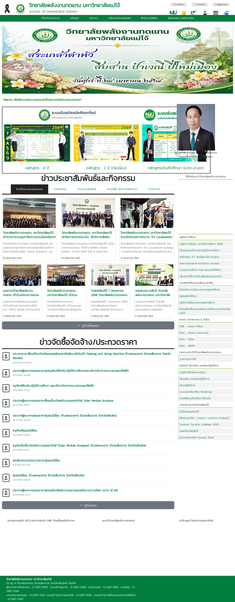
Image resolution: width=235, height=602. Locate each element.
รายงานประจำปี (188, 359)
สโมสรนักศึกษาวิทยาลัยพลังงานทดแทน (201, 276)
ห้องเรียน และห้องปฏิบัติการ (195, 379)
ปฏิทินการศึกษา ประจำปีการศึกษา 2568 (201, 244)
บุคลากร (93, 18)
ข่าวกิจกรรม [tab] (60, 189)
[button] (19, 58)
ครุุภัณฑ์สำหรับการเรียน (192, 372)
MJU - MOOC (187, 346)
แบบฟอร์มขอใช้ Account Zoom (197, 437)
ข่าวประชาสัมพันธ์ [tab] (86, 189)
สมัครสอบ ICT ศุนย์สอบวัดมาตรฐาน (199, 257)
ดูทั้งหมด (88, 505)
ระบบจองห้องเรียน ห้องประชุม (196, 392)
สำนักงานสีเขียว (149, 18)
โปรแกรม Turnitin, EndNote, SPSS (199, 424)
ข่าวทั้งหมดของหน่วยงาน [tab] (29, 189)
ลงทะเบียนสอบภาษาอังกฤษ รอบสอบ (199, 263)
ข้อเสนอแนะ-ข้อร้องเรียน (181, 18)
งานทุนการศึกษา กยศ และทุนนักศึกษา (200, 270)
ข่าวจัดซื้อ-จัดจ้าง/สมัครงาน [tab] (122, 189)
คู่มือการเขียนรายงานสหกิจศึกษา (197, 302)
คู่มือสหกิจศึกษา (188, 296)
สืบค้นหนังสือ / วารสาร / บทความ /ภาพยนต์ (204, 418)
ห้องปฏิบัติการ (187, 385)
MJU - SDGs (187, 339)
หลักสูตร (74, 18)
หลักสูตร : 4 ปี (37, 168)
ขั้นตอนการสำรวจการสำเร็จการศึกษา (200, 250)
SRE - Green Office (191, 326)
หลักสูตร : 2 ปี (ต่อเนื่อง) (106, 168)
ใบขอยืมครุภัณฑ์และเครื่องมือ (195, 398)
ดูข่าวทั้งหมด (88, 325)
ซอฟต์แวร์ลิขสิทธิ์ (189, 431)
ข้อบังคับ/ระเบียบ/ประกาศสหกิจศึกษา (200, 290)
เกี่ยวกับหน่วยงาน (50, 18)
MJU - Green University (194, 333)
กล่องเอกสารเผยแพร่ (119, 18)
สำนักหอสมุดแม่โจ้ (189, 411)
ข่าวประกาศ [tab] (154, 189)
